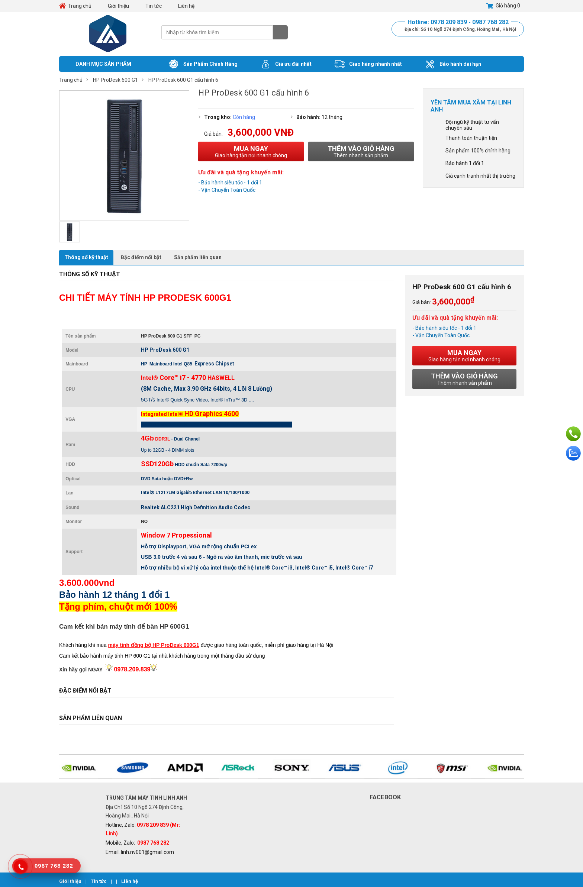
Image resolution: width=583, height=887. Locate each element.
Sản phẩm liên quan (198, 257)
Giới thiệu (118, 6)
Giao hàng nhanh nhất (368, 64)
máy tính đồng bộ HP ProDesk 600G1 (153, 645)
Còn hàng (244, 117)
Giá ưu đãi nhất (286, 64)
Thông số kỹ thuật (86, 257)
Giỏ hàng (503, 6)
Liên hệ (186, 6)
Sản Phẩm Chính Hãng (203, 64)
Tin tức (153, 6)
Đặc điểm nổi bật (141, 257)
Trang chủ (79, 6)
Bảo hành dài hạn (452, 64)
